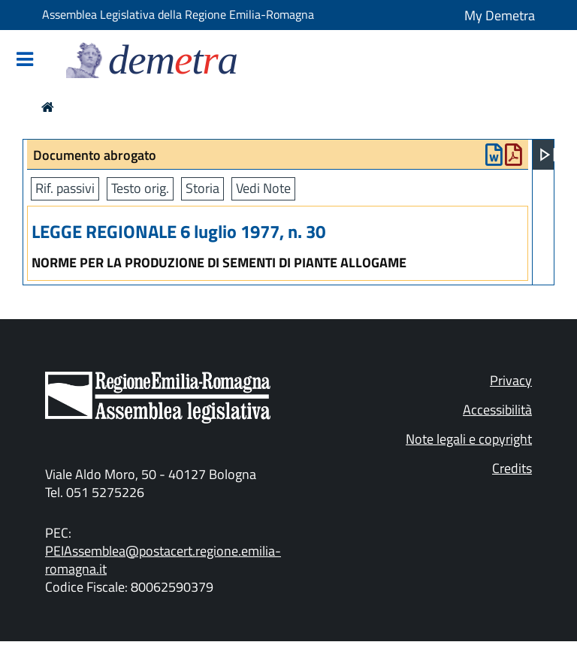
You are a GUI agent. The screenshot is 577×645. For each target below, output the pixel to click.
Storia (202, 188)
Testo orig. (140, 188)
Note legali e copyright (469, 439)
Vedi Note (263, 188)
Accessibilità (497, 409)
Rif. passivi (65, 188)
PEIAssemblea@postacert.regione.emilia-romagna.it (163, 560)
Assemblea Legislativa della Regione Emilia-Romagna (178, 14)
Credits (512, 468)
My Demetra (499, 15)
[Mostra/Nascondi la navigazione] (25, 60)
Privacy (511, 380)
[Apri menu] (548, 155)
